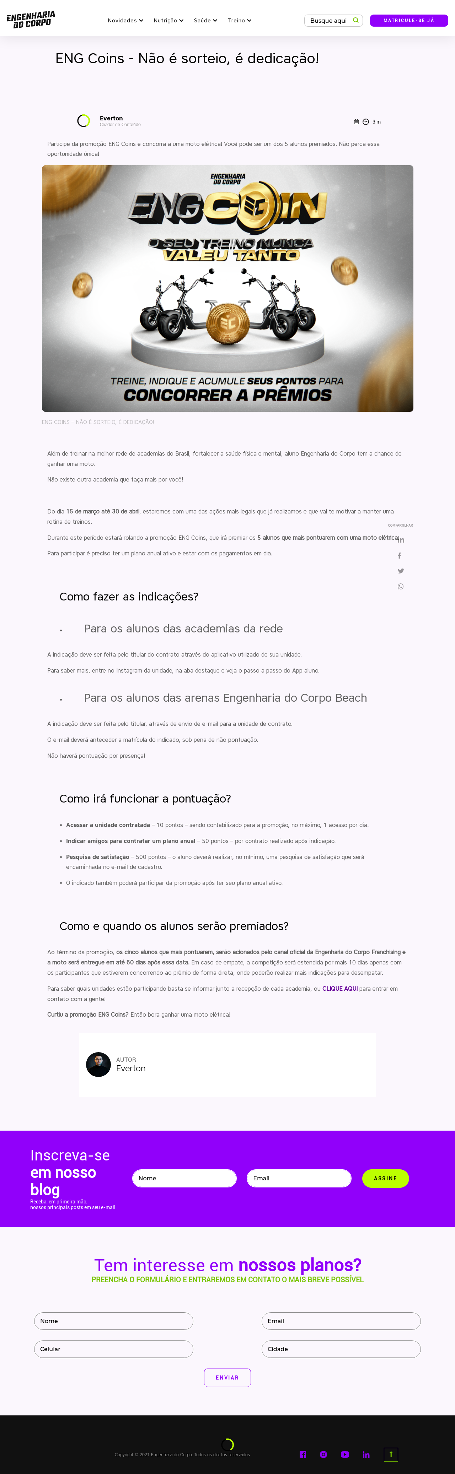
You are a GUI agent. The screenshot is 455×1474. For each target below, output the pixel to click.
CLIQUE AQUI (340, 988)
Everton (120, 121)
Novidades (122, 20)
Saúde (202, 20)
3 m (367, 122)
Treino (236, 20)
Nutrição (165, 20)
